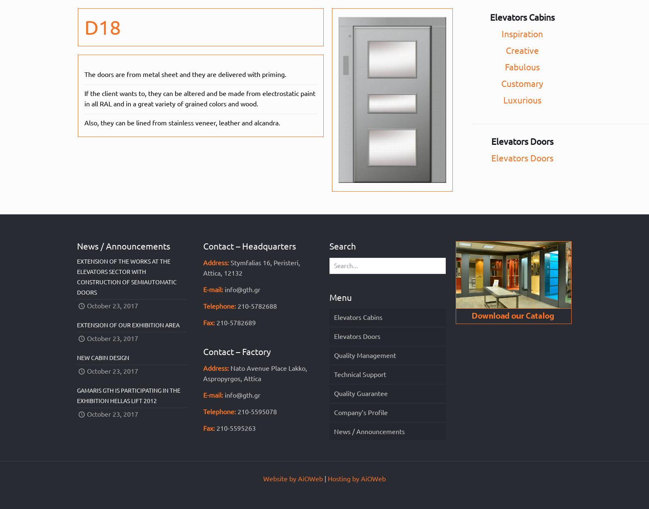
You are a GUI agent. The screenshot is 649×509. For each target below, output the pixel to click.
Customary (522, 84)
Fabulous (522, 67)
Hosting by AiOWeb (357, 479)
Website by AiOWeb (293, 479)
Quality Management (365, 355)
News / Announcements (369, 431)
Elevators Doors (522, 158)
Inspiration (522, 34)
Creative (522, 50)
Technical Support (360, 374)
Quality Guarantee (361, 393)
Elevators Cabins (358, 317)
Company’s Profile (361, 412)
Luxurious (522, 100)
